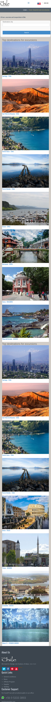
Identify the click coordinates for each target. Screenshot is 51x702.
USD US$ (46, 3)
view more (33, 664)
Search (26, 32)
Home (25, 10)
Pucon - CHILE (6, 226)
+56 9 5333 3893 (16, 697)
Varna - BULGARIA (7, 302)
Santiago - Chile (6, 76)
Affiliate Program (9, 682)
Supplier (6, 684)
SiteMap (6, 687)
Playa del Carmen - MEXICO (10, 339)
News (5, 679)
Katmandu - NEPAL (7, 264)
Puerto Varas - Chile (8, 151)
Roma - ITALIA (6, 530)
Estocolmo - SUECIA (7, 605)
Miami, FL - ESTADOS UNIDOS (10, 643)
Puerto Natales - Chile (8, 189)
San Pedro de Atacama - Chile (10, 114)
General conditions (10, 677)
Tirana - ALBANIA (7, 568)
